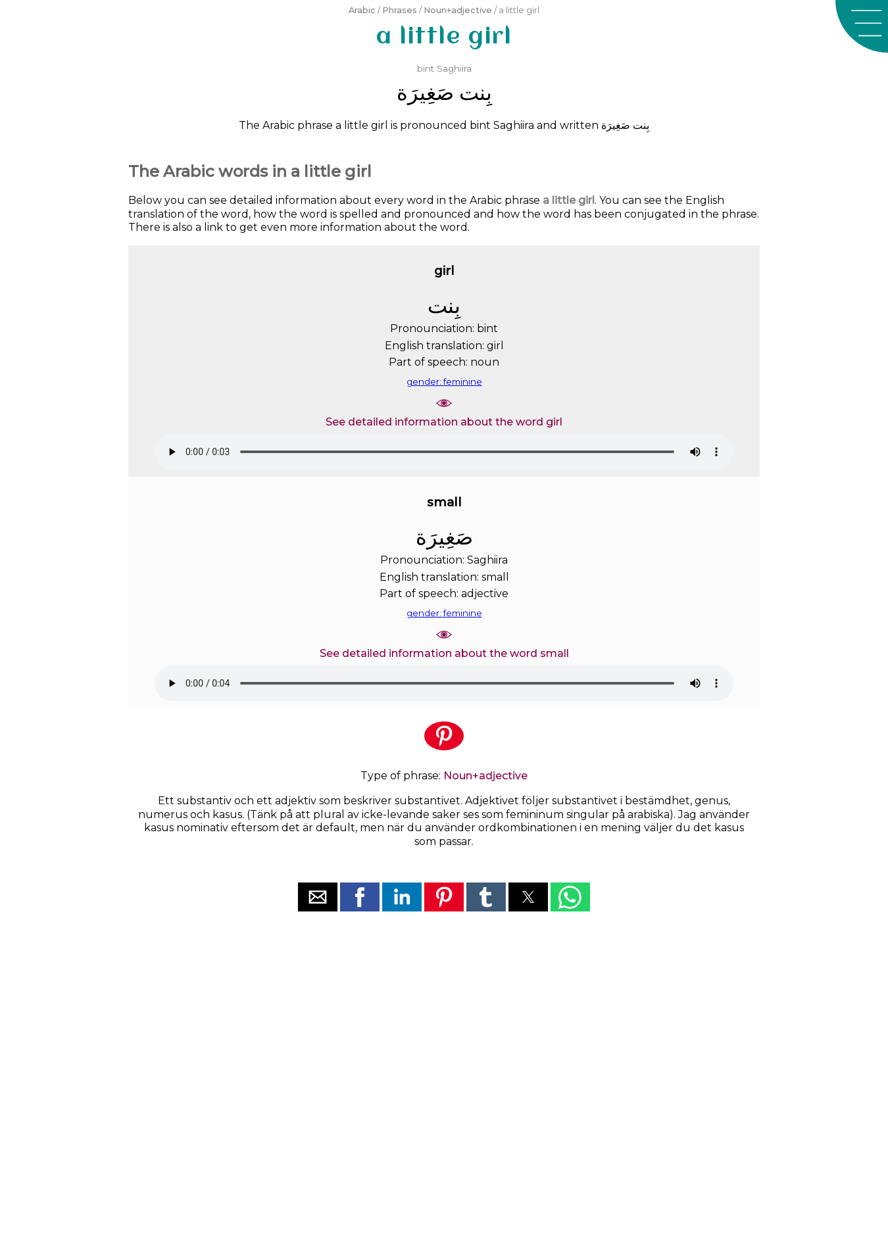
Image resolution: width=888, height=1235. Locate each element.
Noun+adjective (458, 10)
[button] (861, 26)
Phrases (399, 10)
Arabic (362, 10)
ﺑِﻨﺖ (475, 92)
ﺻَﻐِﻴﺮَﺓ (425, 92)
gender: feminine (444, 381)
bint (425, 68)
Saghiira (454, 68)
